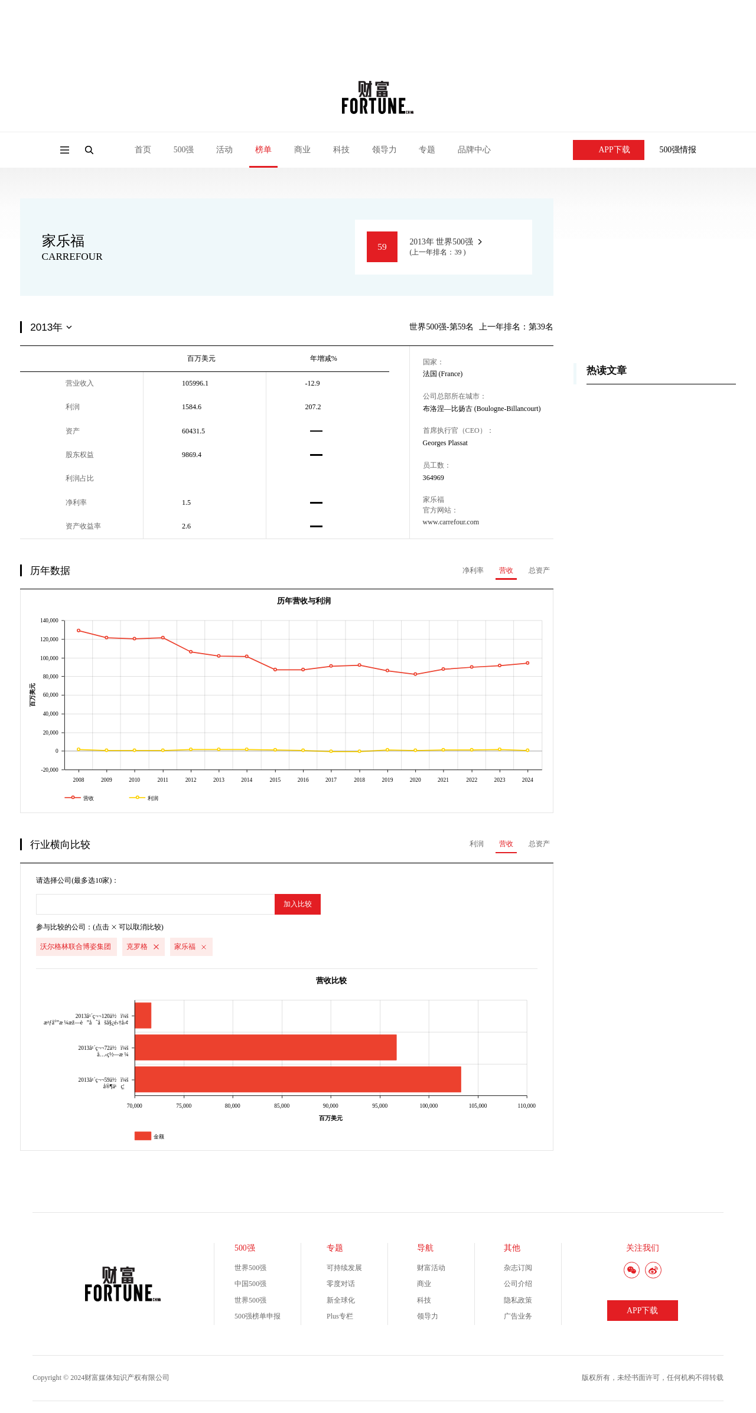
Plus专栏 (340, 1316)
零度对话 (341, 1284)
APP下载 (609, 149)
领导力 (384, 149)
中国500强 (250, 1284)
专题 (427, 149)
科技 (341, 149)
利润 (477, 844)
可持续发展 (344, 1268)
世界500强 (250, 1268)
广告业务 (518, 1316)
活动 (224, 149)
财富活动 (431, 1268)
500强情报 (678, 149)
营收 (506, 570)
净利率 (473, 570)
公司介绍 (518, 1284)
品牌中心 (474, 149)
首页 (143, 149)
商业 (302, 149)
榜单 (263, 149)
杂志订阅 (518, 1268)
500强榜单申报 (257, 1316)
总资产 (539, 570)
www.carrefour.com (451, 522)
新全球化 (341, 1300)
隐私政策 (518, 1300)
